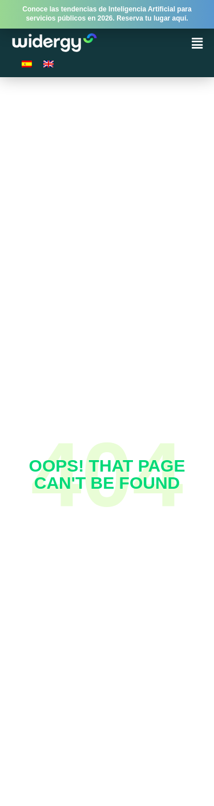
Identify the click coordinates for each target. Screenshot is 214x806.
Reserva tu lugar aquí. (152, 18)
